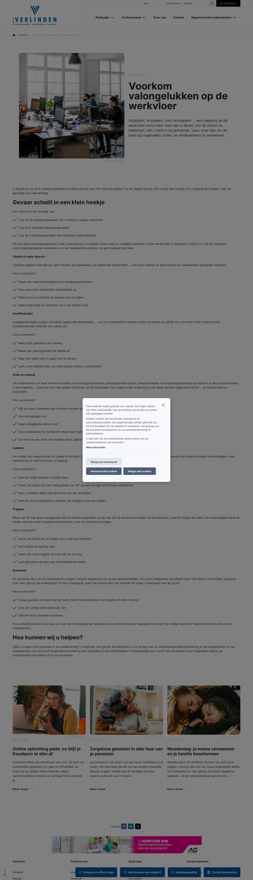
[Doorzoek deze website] (212, 3)
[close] (163, 405)
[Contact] (178, 17)
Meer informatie (95, 447)
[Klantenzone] (228, 3)
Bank (146, 3)
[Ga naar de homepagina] (48, 14)
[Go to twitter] (138, 826)
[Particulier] (101, 17)
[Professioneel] (130, 17)
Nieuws (188, 3)
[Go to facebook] (124, 826)
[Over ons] (160, 17)
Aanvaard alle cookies (104, 471)
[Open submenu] (113, 17)
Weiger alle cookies (139, 471)
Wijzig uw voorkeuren (104, 461)
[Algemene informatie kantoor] (209, 17)
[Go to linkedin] (131, 826)
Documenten (173, 3)
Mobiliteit (18, 872)
